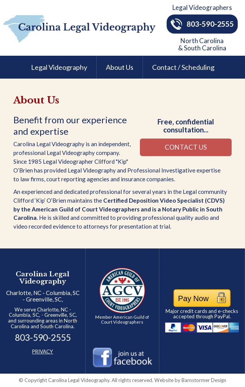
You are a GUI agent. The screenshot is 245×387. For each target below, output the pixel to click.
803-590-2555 (202, 23)
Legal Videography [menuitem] (59, 67)
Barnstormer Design (190, 380)
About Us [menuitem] (119, 67)
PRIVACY (42, 351)
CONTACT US (186, 147)
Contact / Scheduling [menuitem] (183, 67)
